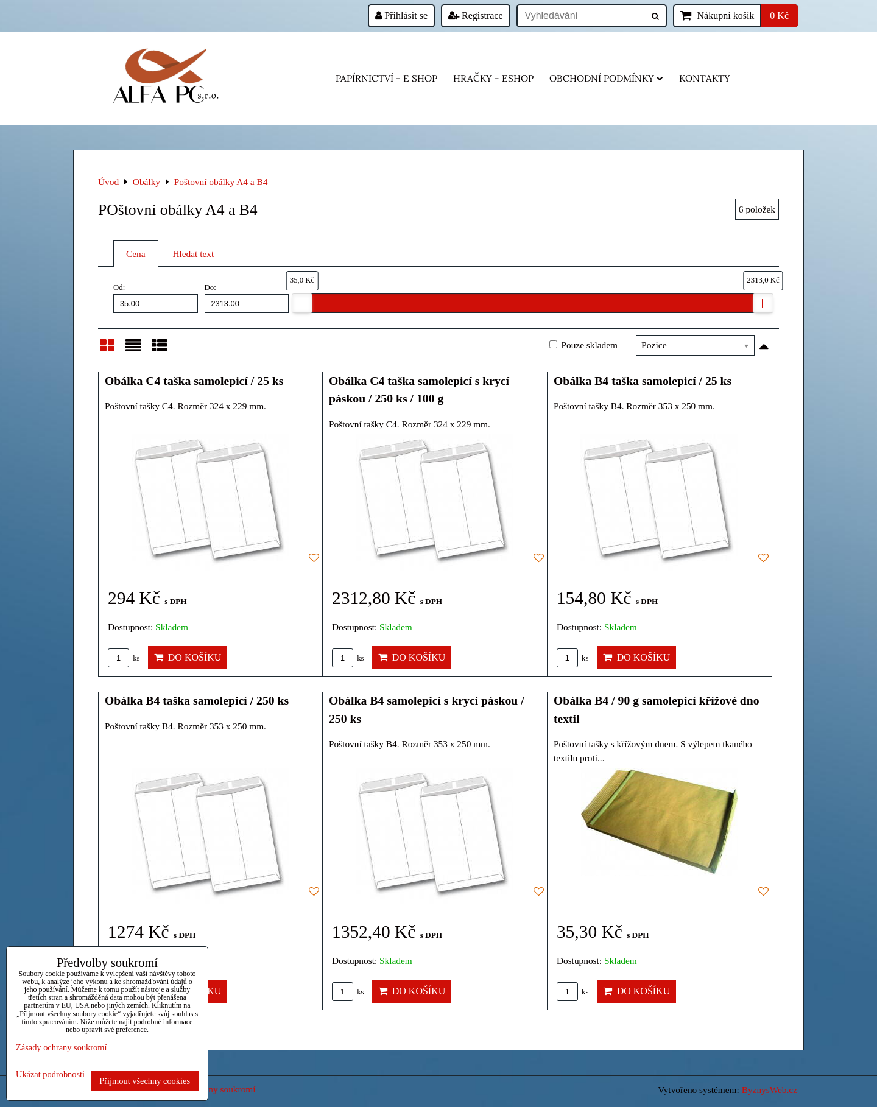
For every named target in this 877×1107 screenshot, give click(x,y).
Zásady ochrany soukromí (61, 1047)
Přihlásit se (401, 15)
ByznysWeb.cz (769, 1089)
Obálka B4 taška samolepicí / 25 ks (642, 380)
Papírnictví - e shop (386, 78)
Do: (247, 297)
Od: (155, 297)
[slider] (302, 303)
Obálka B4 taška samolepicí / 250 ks (197, 700)
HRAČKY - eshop (493, 78)
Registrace (475, 15)
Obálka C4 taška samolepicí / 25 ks (194, 380)
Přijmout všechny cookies (144, 1081)
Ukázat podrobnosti (50, 1074)
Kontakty (704, 78)
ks (124, 658)
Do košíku (188, 657)
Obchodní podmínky (606, 78)
